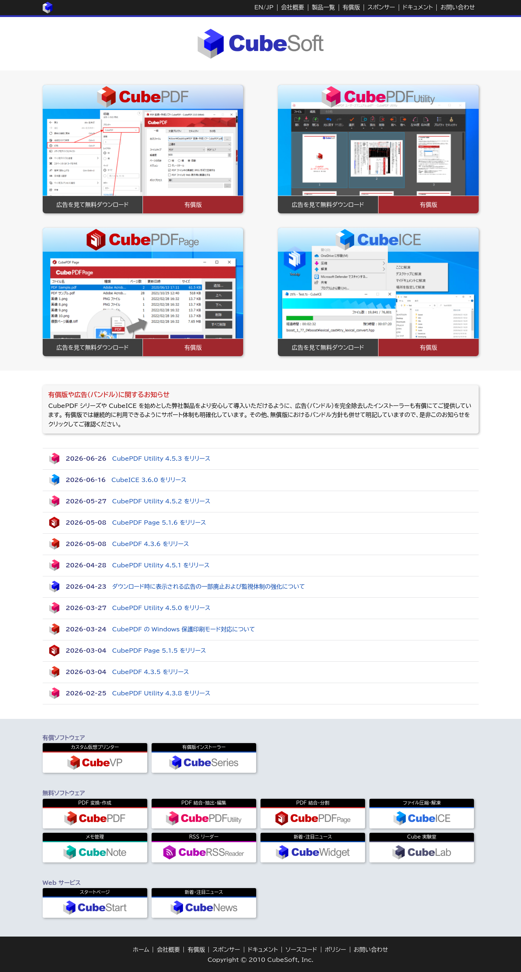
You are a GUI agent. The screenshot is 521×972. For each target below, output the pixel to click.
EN (258, 7)
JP (269, 7)
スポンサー (381, 7)
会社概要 (292, 7)
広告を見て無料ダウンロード (92, 205)
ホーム (141, 949)
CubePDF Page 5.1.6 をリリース (159, 522)
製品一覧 (323, 7)
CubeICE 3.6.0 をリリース (148, 480)
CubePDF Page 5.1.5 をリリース (159, 650)
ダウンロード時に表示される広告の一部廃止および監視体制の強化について (208, 586)
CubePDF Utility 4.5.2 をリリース (161, 501)
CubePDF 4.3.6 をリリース (150, 544)
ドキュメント (418, 7)
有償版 (351, 7)
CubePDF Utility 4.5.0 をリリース (161, 608)
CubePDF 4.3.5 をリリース (150, 672)
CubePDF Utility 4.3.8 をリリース (161, 693)
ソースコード (301, 949)
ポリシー (335, 949)
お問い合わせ (457, 7)
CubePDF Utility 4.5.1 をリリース (160, 565)
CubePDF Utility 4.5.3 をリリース (161, 458)
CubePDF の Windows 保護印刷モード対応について (183, 629)
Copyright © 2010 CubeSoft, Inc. (261, 960)
